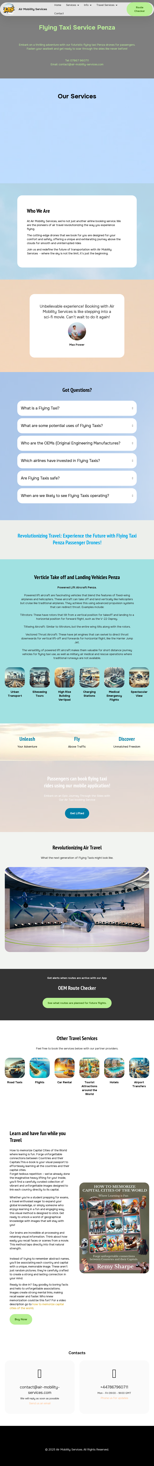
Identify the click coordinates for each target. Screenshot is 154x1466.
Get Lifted (77, 813)
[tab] (77, 408)
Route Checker (139, 9)
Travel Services (105, 5)
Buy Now (21, 1319)
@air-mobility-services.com (86, 64)
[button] (77, 408)
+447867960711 (114, 1387)
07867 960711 (79, 60)
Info (86, 5)
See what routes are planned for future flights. (77, 1003)
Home (57, 5)
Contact (59, 13)
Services (71, 5)
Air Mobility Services (33, 9)
